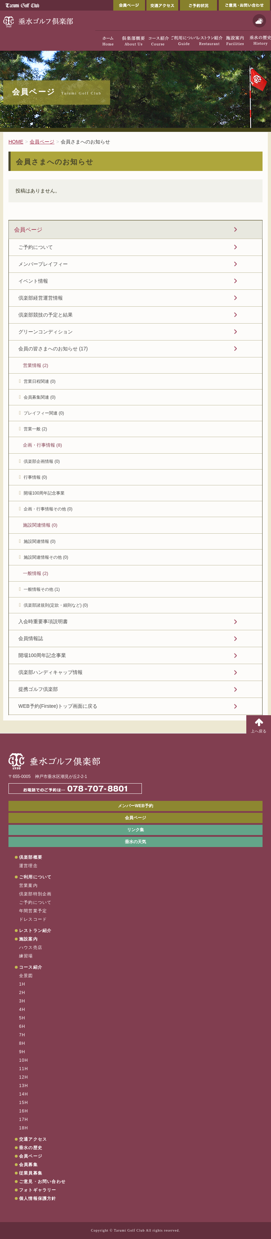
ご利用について (35, 877)
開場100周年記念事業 (44, 493)
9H (22, 1051)
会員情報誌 (30, 638)
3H (22, 1001)
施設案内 (28, 939)
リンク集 (135, 829)
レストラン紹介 (35, 930)
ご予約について (35, 247)
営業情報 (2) (35, 365)
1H (22, 984)
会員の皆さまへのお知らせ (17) (53, 348)
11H (23, 1068)
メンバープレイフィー (43, 264)
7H (22, 1034)
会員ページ (129, 5)
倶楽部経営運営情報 (40, 298)
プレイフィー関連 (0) (44, 413)
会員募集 (28, 1164)
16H (23, 1111)
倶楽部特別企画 (35, 893)
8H (22, 1043)
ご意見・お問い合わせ (244, 5)
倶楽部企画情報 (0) (42, 461)
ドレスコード (33, 919)
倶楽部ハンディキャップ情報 (50, 672)
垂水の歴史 (30, 1147)
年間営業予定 (33, 910)
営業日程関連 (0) (39, 381)
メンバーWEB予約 (135, 805)
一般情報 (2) (35, 573)
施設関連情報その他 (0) (46, 557)
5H (22, 1018)
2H (22, 992)
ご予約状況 (198, 5)
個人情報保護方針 (37, 1198)
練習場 (26, 955)
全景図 (26, 975)
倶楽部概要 (30, 857)
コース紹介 (30, 967)
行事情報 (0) (35, 477)
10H (23, 1060)
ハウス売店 (30, 947)
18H (23, 1127)
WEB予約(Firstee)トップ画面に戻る (57, 706)
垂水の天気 (135, 841)
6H (22, 1026)
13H (23, 1085)
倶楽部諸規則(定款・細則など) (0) (56, 605)
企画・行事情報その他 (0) (48, 509)
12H (23, 1077)
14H (23, 1094)
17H (23, 1119)
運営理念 (28, 865)
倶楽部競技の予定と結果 (45, 315)
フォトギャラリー (37, 1190)
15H (23, 1102)
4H (22, 1009)
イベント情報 (33, 281)
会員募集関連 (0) (39, 397)
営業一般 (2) (35, 429)
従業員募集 (30, 1173)
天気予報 (259, 20)
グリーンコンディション (45, 332)
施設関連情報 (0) (40, 525)
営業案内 (28, 885)
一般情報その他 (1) (42, 589)
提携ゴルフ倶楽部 (38, 689)
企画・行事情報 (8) (42, 445)
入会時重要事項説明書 (43, 621)
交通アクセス (162, 5)
